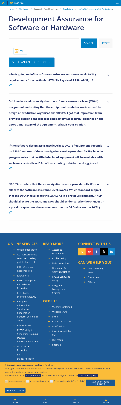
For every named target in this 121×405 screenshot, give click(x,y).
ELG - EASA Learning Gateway (26, 294)
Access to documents (58, 251)
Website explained (62, 306)
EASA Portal (23, 275)
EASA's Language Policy (61, 278)
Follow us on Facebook (96, 251)
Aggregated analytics (39, 381)
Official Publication (27, 249)
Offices (91, 282)
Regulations (68, 9)
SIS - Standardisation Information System (27, 358)
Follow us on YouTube (89, 251)
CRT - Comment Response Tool (25, 268)
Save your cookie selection (100, 382)
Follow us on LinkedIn (111, 251)
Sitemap (56, 344)
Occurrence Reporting (23, 348)
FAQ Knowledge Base (96, 270)
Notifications (59, 326)
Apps (117, 3)
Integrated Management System (59, 289)
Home (11, 9)
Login (55, 316)
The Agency (24, 9)
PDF (21, 51)
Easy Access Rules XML (61, 333)
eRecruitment (24, 325)
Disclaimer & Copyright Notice (61, 270)
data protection (33, 375)
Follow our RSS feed (82, 251)
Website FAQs (59, 311)
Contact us (93, 277)
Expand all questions (32, 62)
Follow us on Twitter (104, 251)
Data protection (60, 263)
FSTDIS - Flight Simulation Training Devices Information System (27, 336)
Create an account (62, 321)
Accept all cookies (15, 390)
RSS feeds (57, 339)
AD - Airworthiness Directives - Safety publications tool (27, 258)
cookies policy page (88, 375)
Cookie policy (59, 258)
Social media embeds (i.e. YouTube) (69, 381)
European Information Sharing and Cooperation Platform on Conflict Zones (27, 311)
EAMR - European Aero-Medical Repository (26, 284)
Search (76, 402)
